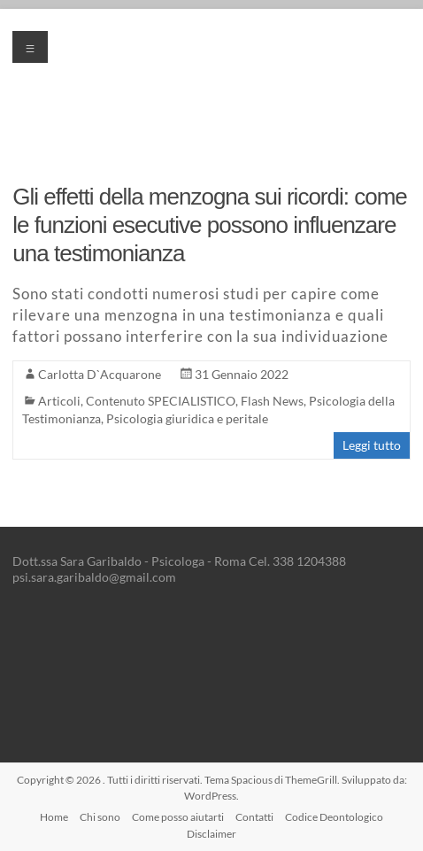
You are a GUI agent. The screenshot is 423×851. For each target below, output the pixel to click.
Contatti (254, 817)
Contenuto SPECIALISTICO (160, 400)
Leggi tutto (371, 445)
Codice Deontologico (334, 817)
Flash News (272, 400)
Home (54, 817)
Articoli (59, 400)
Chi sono (100, 817)
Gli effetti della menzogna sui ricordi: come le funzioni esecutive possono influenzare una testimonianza (209, 225)
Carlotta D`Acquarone (99, 374)
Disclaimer (211, 833)
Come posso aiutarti (178, 817)
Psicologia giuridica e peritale (187, 418)
